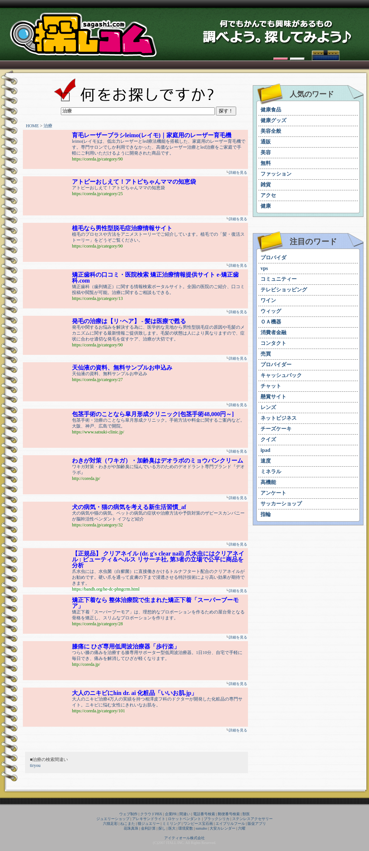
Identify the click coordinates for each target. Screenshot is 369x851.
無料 (266, 163)
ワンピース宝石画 (198, 823)
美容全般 (271, 131)
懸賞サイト (273, 396)
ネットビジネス (279, 418)
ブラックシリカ (217, 819)
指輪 (266, 514)
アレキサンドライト (148, 819)
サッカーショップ (281, 503)
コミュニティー (279, 279)
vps (264, 268)
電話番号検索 (204, 814)
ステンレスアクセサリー (252, 819)
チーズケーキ (276, 429)
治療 (48, 125)
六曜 (241, 828)
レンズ (268, 407)
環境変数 (185, 828)
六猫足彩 (110, 823)
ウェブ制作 (128, 814)
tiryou (35, 765)
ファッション (276, 174)
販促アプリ (257, 823)
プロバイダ (273, 257)
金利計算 (148, 828)
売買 (266, 354)
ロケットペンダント (184, 819)
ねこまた (127, 823)
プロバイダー (276, 364)
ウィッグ (271, 311)
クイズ (268, 439)
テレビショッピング (284, 290)
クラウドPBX (151, 814)
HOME (32, 125)
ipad (265, 450)
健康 (266, 206)
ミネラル (271, 471)
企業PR (171, 814)
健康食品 (271, 110)
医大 (172, 828)
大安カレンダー (222, 828)
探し (162, 828)
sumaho (201, 828)
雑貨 (266, 184)
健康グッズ (273, 120)
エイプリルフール (230, 823)
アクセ (268, 195)
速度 (266, 461)
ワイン (268, 300)
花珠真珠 (131, 828)
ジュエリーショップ (113, 819)
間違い (184, 814)
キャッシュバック (281, 375)
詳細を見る (238, 172)
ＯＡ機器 (271, 322)
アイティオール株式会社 (184, 838)
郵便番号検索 (229, 814)
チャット (271, 386)
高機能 (268, 482)
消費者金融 (273, 332)
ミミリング (171, 823)
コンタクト (273, 343)
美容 (266, 152)
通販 (266, 142)
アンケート (273, 493)
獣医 (246, 814)
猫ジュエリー (149, 823)
